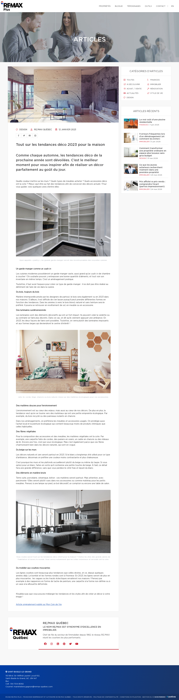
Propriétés (105, 6)
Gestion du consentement (153, 697)
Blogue (119, 6)
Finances (153, 80)
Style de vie (155, 93)
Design (21, 130)
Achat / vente (133, 89)
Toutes (129, 80)
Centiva (171, 697)
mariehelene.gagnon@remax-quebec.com (33, 687)
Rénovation (155, 89)
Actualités (131, 93)
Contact (160, 6)
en (172, 6)
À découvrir (132, 84)
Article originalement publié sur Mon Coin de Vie (39, 605)
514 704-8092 (17, 684)
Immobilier (154, 84)
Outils (148, 6)
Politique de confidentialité (105, 697)
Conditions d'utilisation (130, 697)
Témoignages (134, 6)
